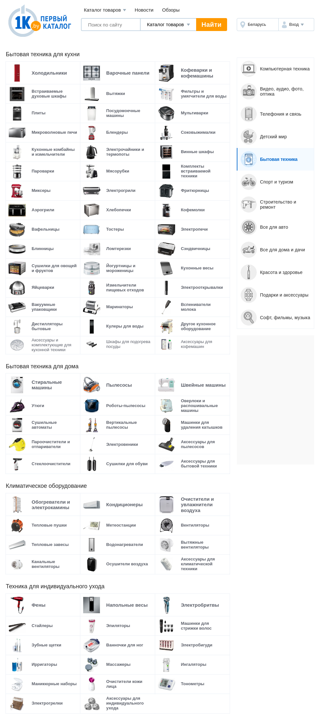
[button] (296, 24)
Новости (144, 10)
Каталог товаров (105, 10)
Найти (212, 24)
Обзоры (171, 10)
